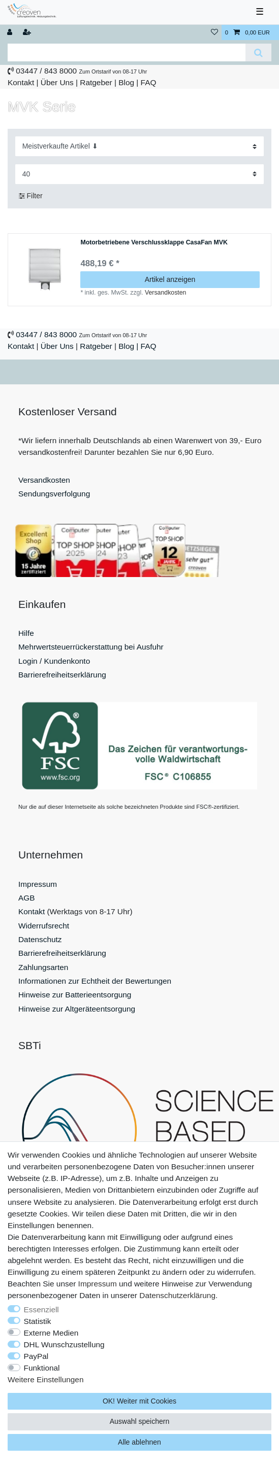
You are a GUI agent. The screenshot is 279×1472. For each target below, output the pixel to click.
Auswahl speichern (140, 1421)
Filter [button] (31, 196)
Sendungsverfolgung (54, 493)
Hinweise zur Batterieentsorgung (74, 994)
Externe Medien (51, 1333)
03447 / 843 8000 (46, 70)
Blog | (128, 82)
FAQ (149, 82)
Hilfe (26, 633)
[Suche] (258, 52)
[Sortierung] (139, 146)
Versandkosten (165, 292)
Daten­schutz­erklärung (177, 1295)
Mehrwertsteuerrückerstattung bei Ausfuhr (91, 646)
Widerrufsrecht (43, 925)
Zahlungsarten (43, 967)
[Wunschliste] (214, 33)
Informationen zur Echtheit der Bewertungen (94, 981)
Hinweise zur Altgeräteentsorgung (76, 1008)
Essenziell (41, 1309)
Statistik (37, 1321)
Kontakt (21, 82)
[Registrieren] (28, 33)
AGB (26, 897)
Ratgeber (96, 82)
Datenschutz (40, 939)
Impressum (37, 884)
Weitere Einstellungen (45, 1379)
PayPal (36, 1356)
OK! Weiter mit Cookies (139, 1401)
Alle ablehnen (139, 1442)
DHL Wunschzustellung (64, 1344)
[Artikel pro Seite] (139, 174)
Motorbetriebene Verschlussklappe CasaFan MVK (153, 242)
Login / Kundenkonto (54, 661)
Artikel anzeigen (170, 279)
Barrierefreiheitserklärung (62, 674)
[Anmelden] (11, 33)
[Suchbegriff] (126, 52)
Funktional (42, 1367)
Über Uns (57, 82)
